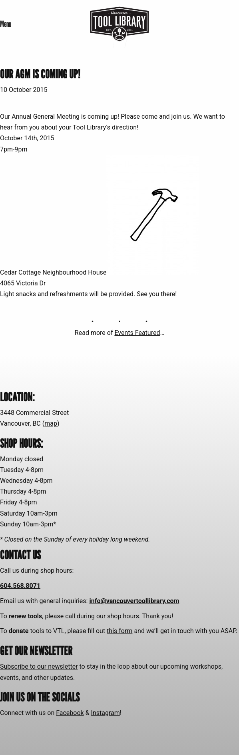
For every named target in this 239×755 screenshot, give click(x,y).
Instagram (105, 713)
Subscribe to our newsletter (39, 666)
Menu (5, 24)
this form (119, 631)
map (50, 423)
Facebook (70, 713)
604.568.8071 (20, 586)
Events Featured (137, 333)
